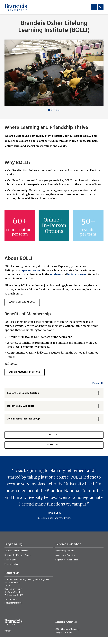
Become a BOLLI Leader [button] (20, 406)
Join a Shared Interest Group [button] (23, 419)
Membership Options (64, 551)
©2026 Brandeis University (67, 629)
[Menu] (94, 7)
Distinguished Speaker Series (17, 555)
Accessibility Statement (66, 622)
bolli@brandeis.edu (13, 603)
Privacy (7, 631)
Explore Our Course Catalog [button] (23, 393)
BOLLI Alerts (54, 444)
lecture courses (76, 274)
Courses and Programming (16, 551)
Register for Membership (66, 560)
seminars (56, 274)
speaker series (31, 270)
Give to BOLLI (54, 434)
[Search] (101, 7)
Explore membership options (24, 372)
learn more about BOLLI (22, 302)
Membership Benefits (65, 555)
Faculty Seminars (11, 564)
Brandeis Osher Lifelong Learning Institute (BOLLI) (54, 27)
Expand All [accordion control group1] (98, 383)
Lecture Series (10, 560)
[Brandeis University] (15, 7)
